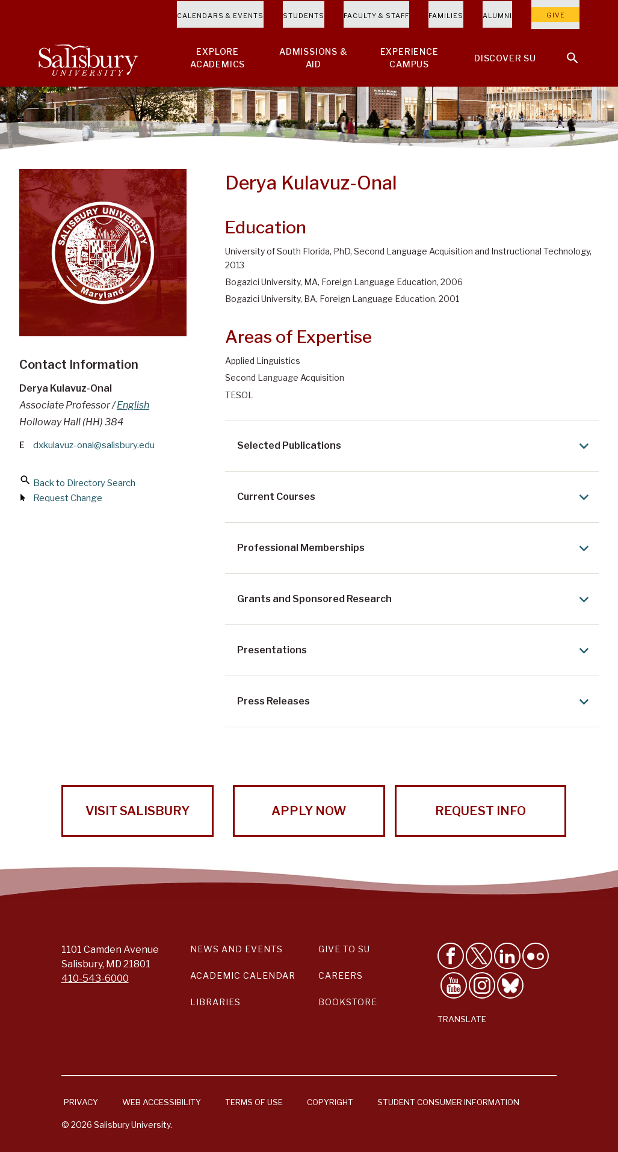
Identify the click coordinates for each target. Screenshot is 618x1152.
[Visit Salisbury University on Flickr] (535, 956)
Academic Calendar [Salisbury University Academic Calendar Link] (242, 975)
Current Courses (415, 497)
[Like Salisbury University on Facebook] (450, 956)
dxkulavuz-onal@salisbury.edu (94, 445)
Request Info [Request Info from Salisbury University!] (480, 811)
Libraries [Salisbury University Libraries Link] (215, 1002)
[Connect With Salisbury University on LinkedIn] (507, 956)
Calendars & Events (220, 15)
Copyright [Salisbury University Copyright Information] (330, 1102)
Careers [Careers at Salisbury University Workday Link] (340, 975)
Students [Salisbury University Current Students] (303, 15)
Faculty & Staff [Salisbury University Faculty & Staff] (376, 15)
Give (555, 15)
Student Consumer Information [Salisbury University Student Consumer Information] (448, 1102)
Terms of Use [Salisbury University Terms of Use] (254, 1102)
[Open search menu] (565, 50)
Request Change (67, 498)
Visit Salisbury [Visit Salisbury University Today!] (137, 811)
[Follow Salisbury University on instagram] (482, 985)
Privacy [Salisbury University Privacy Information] (81, 1102)
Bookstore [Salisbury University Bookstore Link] (347, 1002)
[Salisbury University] (87, 58)
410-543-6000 (95, 978)
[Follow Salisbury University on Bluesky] (510, 985)
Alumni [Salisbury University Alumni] (497, 15)
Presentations (415, 650)
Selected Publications (415, 446)
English (133, 405)
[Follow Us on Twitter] (479, 956)
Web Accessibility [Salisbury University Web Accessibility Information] (161, 1102)
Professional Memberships (415, 548)
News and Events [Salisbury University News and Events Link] (236, 949)
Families (445, 15)
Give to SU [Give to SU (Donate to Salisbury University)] (344, 949)
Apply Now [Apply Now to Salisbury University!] (308, 811)
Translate (461, 1019)
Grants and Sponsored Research (415, 599)
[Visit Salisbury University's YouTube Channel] (453, 985)
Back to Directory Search (84, 483)
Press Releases (415, 701)
